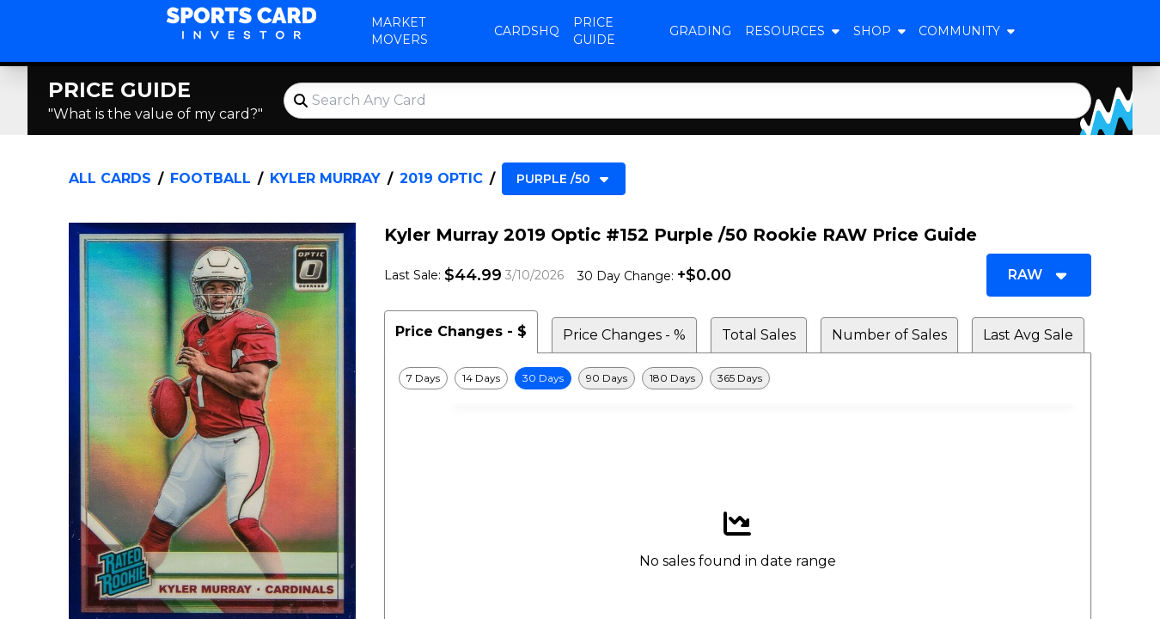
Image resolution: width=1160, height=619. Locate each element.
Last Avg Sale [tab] (1028, 335)
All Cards (110, 178)
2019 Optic (441, 178)
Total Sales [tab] (759, 335)
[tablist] (737, 331)
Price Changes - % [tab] (624, 335)
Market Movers (399, 31)
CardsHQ (526, 31)
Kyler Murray (325, 178)
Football (210, 178)
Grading (700, 31)
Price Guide (594, 31)
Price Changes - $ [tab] (461, 331)
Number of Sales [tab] (889, 335)
